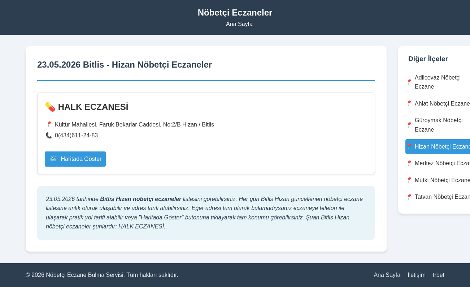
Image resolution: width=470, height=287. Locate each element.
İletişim (417, 275)
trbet (438, 275)
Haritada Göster (75, 159)
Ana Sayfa (239, 24)
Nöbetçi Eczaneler (235, 12)
